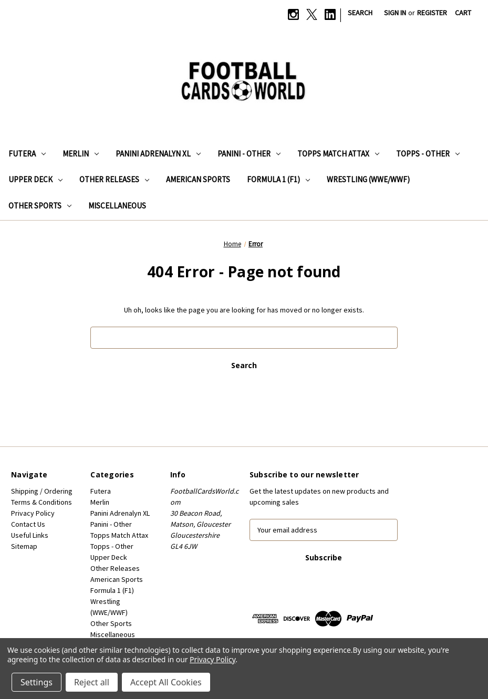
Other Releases (114, 179)
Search (360, 12)
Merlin (81, 154)
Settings (36, 682)
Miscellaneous (117, 206)
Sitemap (24, 546)
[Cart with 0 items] (463, 13)
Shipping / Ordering (41, 491)
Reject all (91, 682)
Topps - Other (428, 154)
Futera (27, 154)
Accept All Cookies (166, 682)
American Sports (198, 179)
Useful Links (29, 535)
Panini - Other (249, 154)
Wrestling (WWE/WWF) (368, 179)
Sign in (395, 12)
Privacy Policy (33, 513)
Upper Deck (35, 179)
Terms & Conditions (41, 502)
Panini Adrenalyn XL (158, 154)
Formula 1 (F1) (278, 179)
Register (432, 12)
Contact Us (28, 524)
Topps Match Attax (338, 154)
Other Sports (39, 206)
